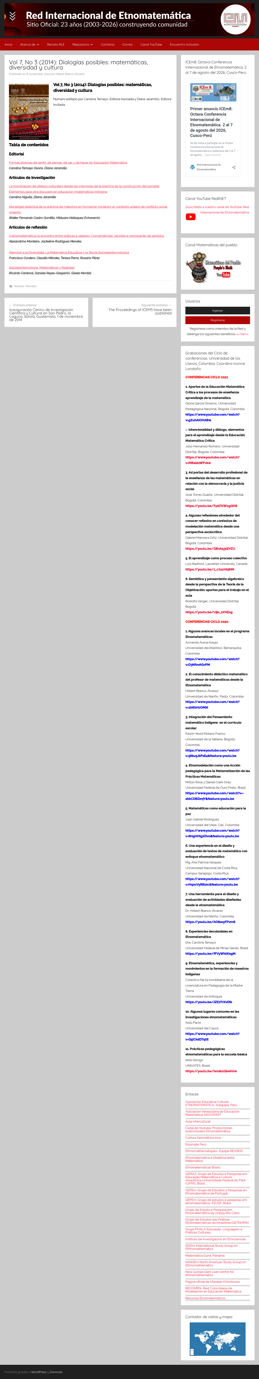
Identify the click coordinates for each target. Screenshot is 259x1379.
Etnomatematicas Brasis (202, 1167)
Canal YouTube (151, 44)
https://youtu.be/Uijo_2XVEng (209, 612)
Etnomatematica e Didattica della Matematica (209, 1159)
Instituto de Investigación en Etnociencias (215, 1239)
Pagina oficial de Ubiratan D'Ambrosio (212, 1282)
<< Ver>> (242, 334)
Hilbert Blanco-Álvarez (70, 74)
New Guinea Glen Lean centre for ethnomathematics (209, 1273)
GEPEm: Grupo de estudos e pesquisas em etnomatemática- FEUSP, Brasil (216, 1201)
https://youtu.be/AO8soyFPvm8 (210, 922)
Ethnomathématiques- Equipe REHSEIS (214, 1151)
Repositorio (82, 44)
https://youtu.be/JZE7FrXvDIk (208, 1002)
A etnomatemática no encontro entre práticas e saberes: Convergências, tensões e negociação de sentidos (86, 236)
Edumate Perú (195, 1144)
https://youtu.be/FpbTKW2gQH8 (211, 506)
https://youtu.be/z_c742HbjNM (209, 569)
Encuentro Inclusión (184, 44)
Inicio (8, 44)
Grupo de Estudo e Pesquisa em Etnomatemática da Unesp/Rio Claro (212, 1211)
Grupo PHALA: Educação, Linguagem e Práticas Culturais (213, 1230)
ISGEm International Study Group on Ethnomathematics (211, 1247)
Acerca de (29, 44)
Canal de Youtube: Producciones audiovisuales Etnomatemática (208, 1129)
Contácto (107, 44)
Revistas (31, 286)
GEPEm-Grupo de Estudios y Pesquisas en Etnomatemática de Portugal (216, 1191)
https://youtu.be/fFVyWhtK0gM (210, 954)
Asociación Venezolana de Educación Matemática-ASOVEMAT (212, 1113)
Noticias (19, 286)
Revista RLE (55, 44)
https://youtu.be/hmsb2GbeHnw (211, 1071)
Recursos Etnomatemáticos (205, 1298)
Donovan (56, 1372)
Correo (127, 44)
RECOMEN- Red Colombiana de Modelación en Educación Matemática (213, 1289)
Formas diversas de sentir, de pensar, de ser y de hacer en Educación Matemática (68, 162)
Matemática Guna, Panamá (205, 1255)
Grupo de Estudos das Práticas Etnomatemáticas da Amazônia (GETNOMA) (217, 1221)
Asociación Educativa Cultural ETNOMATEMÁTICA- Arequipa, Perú (211, 1103)
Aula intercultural (198, 1121)
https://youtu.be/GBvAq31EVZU (210, 549)
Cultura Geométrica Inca (203, 1138)
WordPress (39, 1372)
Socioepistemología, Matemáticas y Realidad (42, 267)
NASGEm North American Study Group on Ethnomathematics (215, 1263)
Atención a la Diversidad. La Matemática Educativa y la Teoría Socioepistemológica (69, 252)
